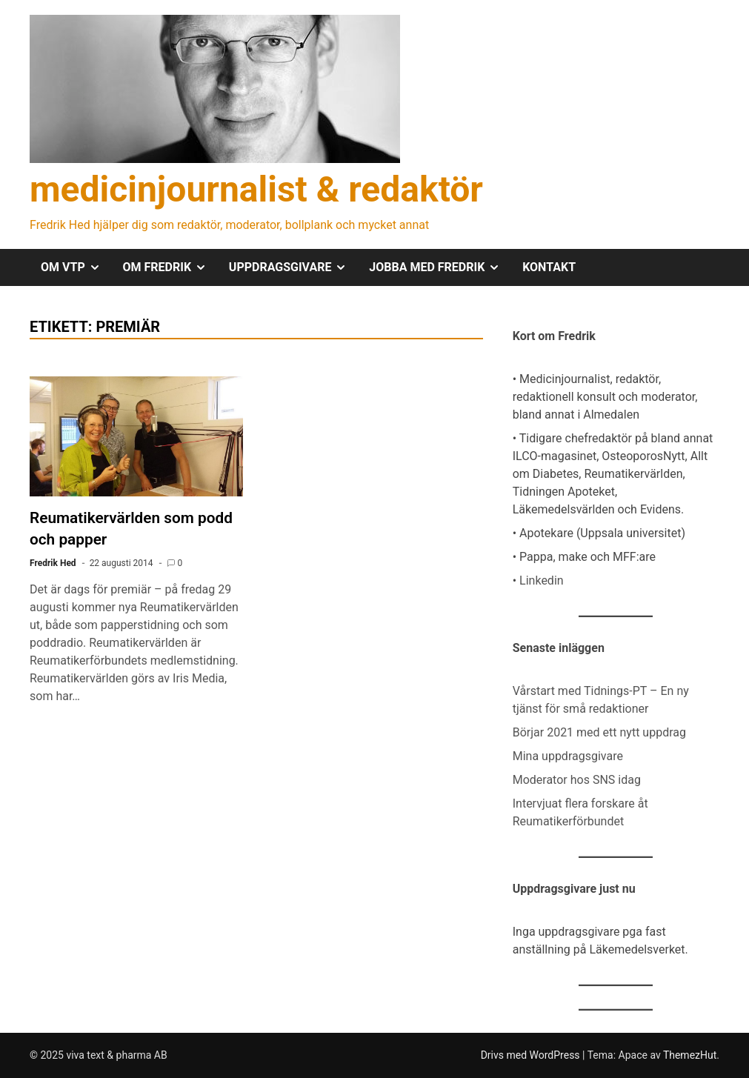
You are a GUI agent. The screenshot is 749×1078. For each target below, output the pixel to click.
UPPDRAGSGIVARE (293, 267)
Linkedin (541, 580)
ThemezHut (689, 1055)
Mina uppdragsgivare (568, 756)
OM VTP (76, 267)
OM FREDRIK (170, 267)
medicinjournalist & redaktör (256, 189)
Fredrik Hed (53, 563)
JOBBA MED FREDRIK (440, 267)
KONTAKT (549, 267)
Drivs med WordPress (531, 1055)
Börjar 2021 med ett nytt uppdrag (599, 732)
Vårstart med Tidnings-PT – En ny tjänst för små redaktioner (601, 700)
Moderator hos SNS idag (577, 780)
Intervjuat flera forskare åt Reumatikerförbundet (580, 812)
